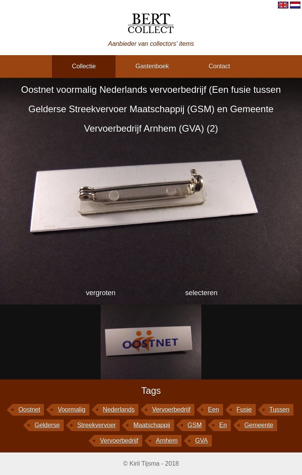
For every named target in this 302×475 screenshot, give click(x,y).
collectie (84, 66)
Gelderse (47, 425)
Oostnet (29, 409)
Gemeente (259, 425)
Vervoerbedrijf (119, 440)
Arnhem (167, 440)
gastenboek (152, 66)
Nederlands (119, 409)
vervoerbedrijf (171, 409)
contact (219, 66)
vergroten (100, 293)
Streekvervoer (96, 425)
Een (213, 409)
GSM (195, 425)
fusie (244, 409)
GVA (201, 440)
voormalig (71, 409)
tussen (279, 409)
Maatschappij (151, 425)
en (223, 425)
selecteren (201, 293)
